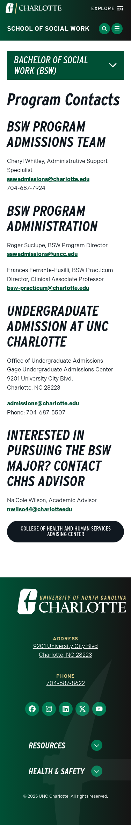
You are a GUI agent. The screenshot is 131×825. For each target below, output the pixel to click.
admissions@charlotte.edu (43, 403)
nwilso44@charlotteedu (39, 509)
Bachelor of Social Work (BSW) (51, 65)
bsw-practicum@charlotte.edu (48, 288)
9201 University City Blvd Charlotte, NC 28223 (65, 651)
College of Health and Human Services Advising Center (66, 531)
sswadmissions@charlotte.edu (48, 179)
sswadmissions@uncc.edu (42, 254)
